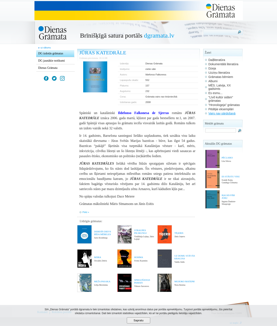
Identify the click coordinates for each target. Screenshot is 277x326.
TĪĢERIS (178, 233)
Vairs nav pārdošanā (222, 113)
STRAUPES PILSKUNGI (140, 231)
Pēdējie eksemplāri (221, 109)
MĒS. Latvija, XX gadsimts (219, 87)
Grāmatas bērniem (220, 77)
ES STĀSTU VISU (231, 176)
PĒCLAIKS (227, 157)
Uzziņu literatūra (219, 72)
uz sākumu (45, 48)
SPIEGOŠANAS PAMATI (142, 281)
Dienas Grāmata (48, 67)
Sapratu (139, 320)
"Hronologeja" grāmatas (224, 105)
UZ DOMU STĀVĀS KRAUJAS (184, 257)
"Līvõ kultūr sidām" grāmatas (220, 99)
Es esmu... (215, 93)
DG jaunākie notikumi (51, 60)
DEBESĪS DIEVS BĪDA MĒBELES (102, 233)
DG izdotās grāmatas (50, 53)
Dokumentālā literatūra (223, 64)
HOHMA (138, 257)
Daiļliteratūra (216, 60)
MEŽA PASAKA (102, 281)
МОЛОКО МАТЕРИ (184, 281)
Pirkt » (86, 212)
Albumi (213, 81)
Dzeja (212, 68)
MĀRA (97, 257)
